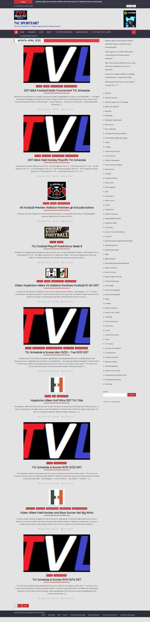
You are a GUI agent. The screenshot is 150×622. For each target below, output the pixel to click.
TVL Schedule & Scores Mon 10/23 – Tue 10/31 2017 (56, 357)
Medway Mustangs (112, 250)
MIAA (107, 254)
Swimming (109, 326)
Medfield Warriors (111, 245)
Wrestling (108, 384)
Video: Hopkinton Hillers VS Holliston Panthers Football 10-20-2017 (56, 288)
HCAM (107, 205)
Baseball (108, 111)
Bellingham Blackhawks (113, 120)
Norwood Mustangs (112, 281)
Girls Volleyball (110, 187)
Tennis (107, 330)
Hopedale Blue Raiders (113, 218)
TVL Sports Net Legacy (28, 36)
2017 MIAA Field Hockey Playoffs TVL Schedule (56, 160)
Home (22, 32)
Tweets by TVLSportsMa (111, 402)
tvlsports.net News (70, 86)
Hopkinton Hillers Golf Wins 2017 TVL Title (56, 405)
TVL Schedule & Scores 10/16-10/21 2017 (56, 472)
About (49, 32)
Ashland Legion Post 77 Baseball (116, 102)
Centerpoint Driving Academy (116, 133)
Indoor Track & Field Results (115, 232)
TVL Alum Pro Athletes (113, 348)
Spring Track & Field (112, 312)
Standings (32, 32)
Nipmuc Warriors (111, 268)
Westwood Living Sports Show (115, 375)
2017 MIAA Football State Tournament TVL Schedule (57, 91)
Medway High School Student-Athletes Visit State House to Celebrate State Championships (69, 2)
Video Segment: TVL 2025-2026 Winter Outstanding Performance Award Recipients (119, 55)
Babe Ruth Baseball (112, 107)
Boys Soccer (30, 513)
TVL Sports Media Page (63, 32)
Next (25, 611)
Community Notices (112, 151)
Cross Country (110, 156)
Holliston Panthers (63, 203)
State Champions (56, 86)
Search (105, 392)
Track (107, 339)
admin (57, 109)
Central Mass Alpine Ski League (116, 138)
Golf (54, 400)
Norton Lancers (68, 352)
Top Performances (112, 335)
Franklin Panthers (111, 178)
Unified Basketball (111, 366)
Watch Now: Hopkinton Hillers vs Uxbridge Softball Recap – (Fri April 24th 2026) (120, 75)
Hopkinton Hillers (70, 282)
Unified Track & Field (112, 371)
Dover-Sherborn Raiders (54, 352)
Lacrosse (108, 236)
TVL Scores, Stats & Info (101, 32)
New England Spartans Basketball (117, 263)
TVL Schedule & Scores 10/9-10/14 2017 (56, 584)
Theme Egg (40, 617)
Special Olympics (111, 308)
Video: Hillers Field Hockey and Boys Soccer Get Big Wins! (56, 517)
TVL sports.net (26, 23)
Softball (108, 304)
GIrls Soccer (109, 183)
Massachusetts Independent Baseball (118, 241)
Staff (41, 32)
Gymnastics (109, 196)
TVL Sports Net (110, 353)
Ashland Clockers (38, 352)
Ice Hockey (109, 227)
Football (46, 86)
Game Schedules (82, 32)
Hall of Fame (109, 201)
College (108, 147)
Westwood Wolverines (79, 513)
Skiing (107, 299)
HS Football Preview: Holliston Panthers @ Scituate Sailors (57, 208)
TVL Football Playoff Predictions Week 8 (57, 247)
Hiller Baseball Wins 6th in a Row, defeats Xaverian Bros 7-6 (119, 83)
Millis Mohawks (110, 259)
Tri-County (109, 344)
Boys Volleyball (110, 129)
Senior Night (109, 286)
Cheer (107, 142)
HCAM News (109, 210)
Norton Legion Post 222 (113, 277)
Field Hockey (46, 156)
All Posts (39, 86)
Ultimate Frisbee (111, 362)
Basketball (108, 116)
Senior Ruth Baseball (112, 290)
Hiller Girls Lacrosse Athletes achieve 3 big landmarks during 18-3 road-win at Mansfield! (120, 66)
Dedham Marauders (112, 160)
